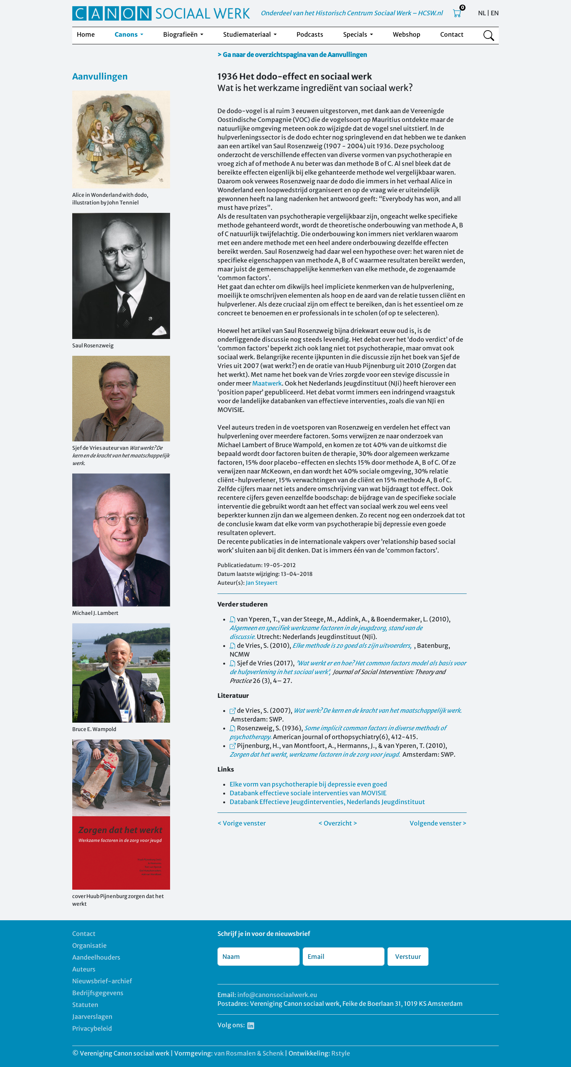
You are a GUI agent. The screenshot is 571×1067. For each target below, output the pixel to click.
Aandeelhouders (96, 957)
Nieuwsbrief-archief (102, 981)
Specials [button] (355, 34)
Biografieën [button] (181, 34)
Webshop (406, 34)
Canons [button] (127, 34)
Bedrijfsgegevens (97, 993)
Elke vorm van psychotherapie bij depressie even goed (308, 784)
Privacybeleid (92, 1028)
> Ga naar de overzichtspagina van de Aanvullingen (292, 54)
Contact (452, 34)
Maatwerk (267, 383)
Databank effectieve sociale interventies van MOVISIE (308, 793)
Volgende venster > (438, 823)
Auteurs (84, 969)
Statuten (85, 1005)
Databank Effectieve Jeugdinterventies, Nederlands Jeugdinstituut (327, 802)
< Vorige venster (241, 823)
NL (482, 13)
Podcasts (310, 34)
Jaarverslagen (92, 1016)
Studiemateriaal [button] (247, 34)
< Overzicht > (337, 823)
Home (86, 34)
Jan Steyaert (261, 582)
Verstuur (408, 956)
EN (495, 13)
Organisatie (89, 945)
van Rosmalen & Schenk (249, 1053)
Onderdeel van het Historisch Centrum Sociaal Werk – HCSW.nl (352, 13)
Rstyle (340, 1053)
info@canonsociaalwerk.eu (277, 995)
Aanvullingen (100, 76)
